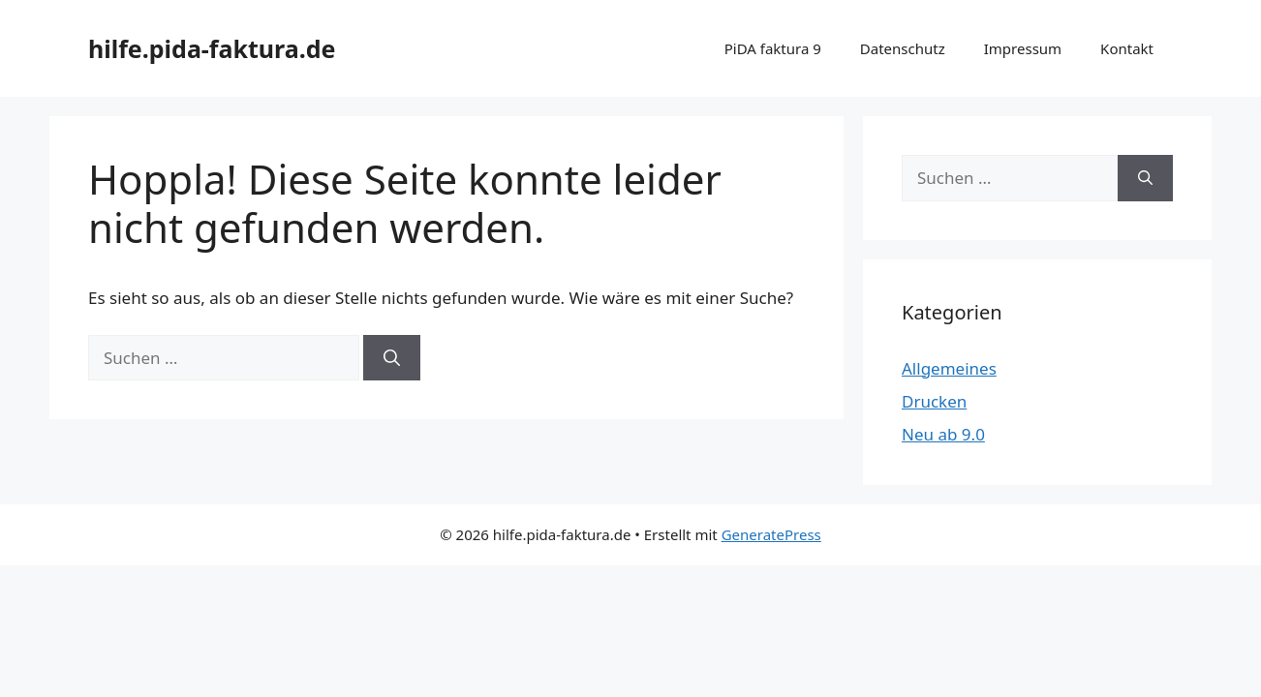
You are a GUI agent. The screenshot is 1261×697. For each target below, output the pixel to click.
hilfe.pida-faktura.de (212, 48)
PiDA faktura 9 (772, 48)
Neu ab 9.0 (943, 434)
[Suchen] (391, 358)
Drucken (934, 401)
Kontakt (1126, 48)
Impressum (1022, 48)
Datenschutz (902, 48)
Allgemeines (949, 368)
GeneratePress (771, 534)
